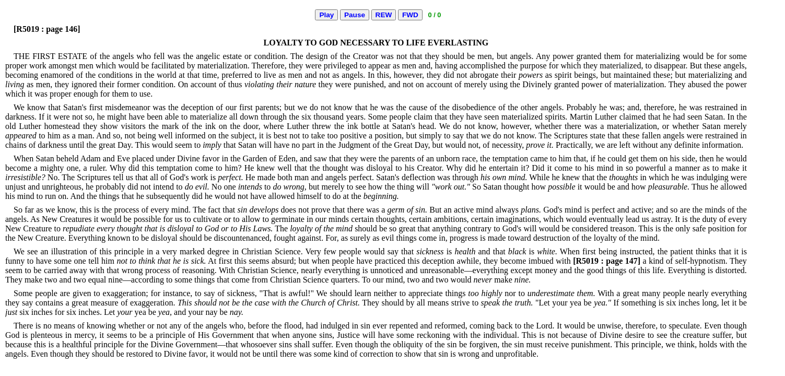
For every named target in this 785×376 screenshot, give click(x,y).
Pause (354, 15)
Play (326, 15)
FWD (410, 15)
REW (384, 15)
